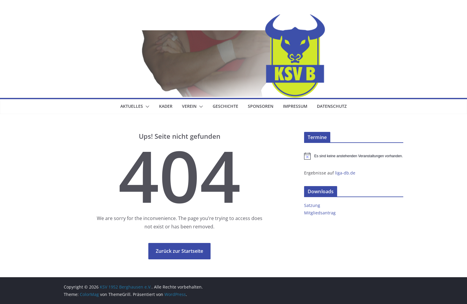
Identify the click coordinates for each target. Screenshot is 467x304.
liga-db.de (345, 173)
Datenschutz (332, 106)
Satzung (312, 205)
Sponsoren (260, 106)
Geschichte (225, 106)
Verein (189, 106)
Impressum (295, 106)
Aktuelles (131, 106)
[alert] (353, 156)
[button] (146, 106)
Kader (165, 106)
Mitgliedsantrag (320, 213)
